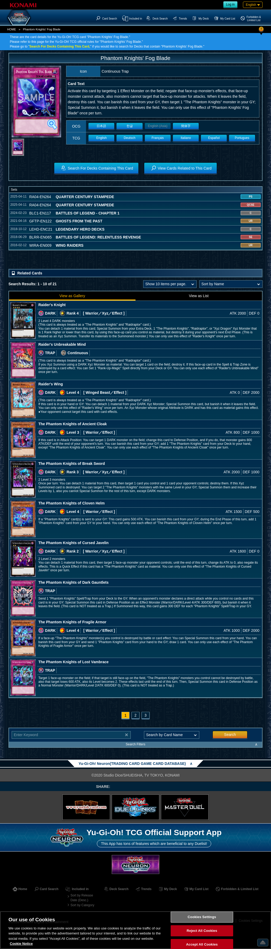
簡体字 (186, 126)
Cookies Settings (202, 917)
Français (158, 138)
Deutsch (130, 138)
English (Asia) (158, 126)
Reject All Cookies (202, 931)
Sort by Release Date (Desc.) (81, 898)
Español (214, 138)
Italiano (186, 138)
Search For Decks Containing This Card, (59, 46)
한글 (130, 126)
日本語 (101, 126)
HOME (11, 29)
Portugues (242, 138)
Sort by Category (82, 905)
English (101, 138)
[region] (135, 930)
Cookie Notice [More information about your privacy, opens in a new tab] (21, 944)
